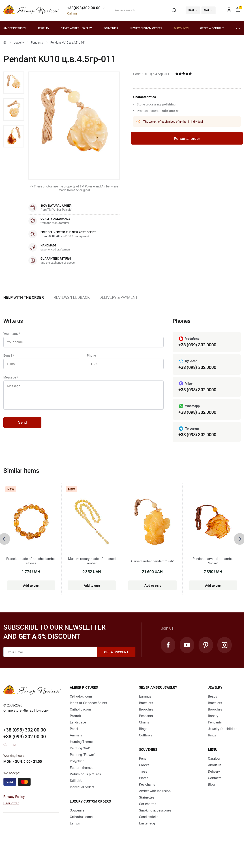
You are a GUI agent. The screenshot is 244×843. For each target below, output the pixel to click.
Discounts (181, 28)
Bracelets (146, 702)
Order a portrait (212, 28)
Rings (143, 728)
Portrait (75, 715)
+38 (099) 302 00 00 (24, 736)
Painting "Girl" (80, 748)
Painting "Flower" (82, 754)
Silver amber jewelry (76, 28)
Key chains (147, 784)
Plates (143, 778)
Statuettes (146, 797)
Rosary (213, 715)
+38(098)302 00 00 (84, 7)
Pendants (37, 42)
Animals (76, 735)
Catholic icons (81, 709)
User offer (11, 803)
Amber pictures (14, 28)
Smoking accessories (155, 810)
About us (214, 765)
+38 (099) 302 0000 (197, 345)
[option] (13, 82)
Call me (72, 13)
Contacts (215, 778)
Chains (144, 722)
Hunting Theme (81, 741)
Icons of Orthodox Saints (88, 702)
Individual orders (82, 787)
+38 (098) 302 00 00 (24, 730)
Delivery (214, 771)
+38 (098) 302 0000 (197, 367)
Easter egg (147, 823)
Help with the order (23, 297)
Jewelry (43, 28)
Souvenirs (111, 28)
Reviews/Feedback (72, 297)
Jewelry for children (222, 728)
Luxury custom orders (146, 28)
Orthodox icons (81, 696)
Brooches (146, 709)
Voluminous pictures (85, 774)
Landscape (78, 722)
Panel (74, 728)
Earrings (145, 696)
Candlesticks (148, 816)
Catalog (214, 758)
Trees (143, 771)
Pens (142, 758)
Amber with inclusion (155, 790)
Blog (211, 784)
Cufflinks (145, 735)
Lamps (75, 823)
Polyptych (77, 761)
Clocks (144, 765)
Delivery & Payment (118, 297)
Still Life (76, 780)
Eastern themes (81, 767)
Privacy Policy (14, 796)
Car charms (147, 803)
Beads (212, 696)
